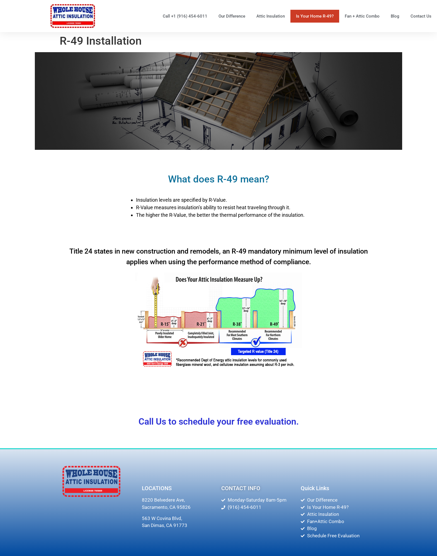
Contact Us (421, 16)
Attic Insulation (270, 16)
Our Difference (232, 16)
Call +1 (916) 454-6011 (185, 16)
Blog (395, 16)
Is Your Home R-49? (315, 16)
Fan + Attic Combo (362, 16)
